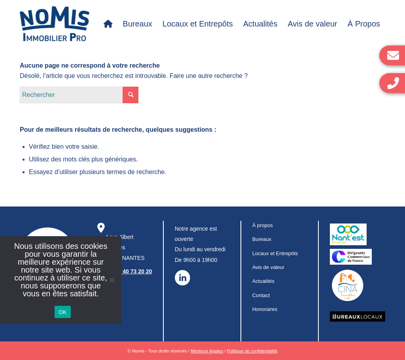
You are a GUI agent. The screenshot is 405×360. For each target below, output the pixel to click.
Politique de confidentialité (252, 351)
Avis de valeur (268, 267)
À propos (262, 225)
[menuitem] (108, 23)
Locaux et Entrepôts (275, 253)
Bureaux (261, 239)
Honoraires (265, 309)
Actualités (263, 281)
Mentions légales (207, 351)
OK (63, 312)
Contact (261, 295)
